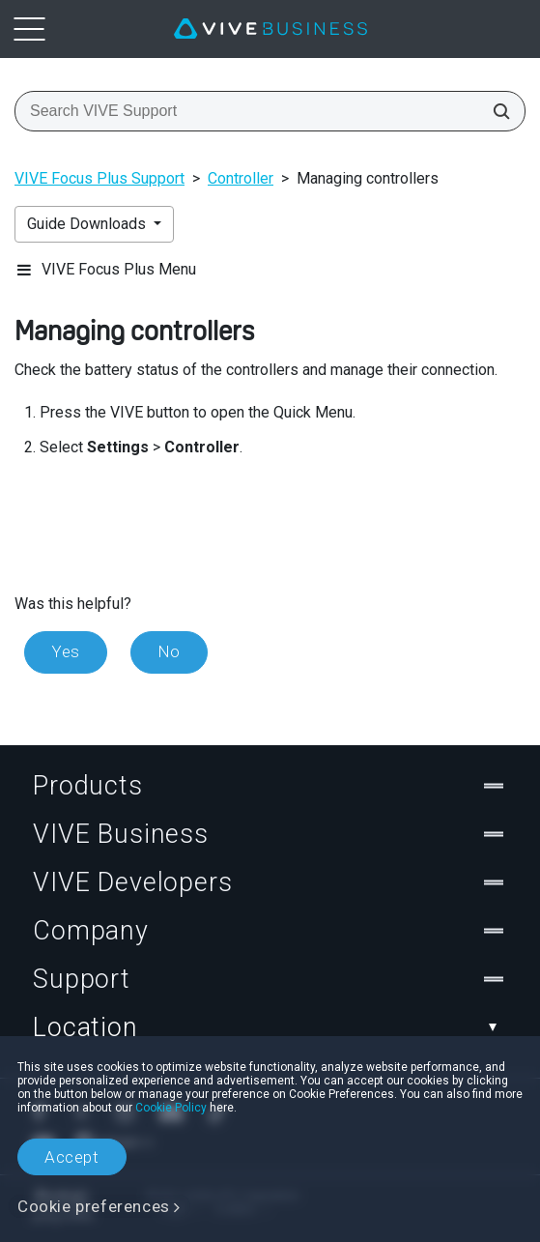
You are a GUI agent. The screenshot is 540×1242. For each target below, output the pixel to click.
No (169, 651)
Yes (65, 651)
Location (270, 1027)
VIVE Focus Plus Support (99, 178)
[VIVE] (270, 28)
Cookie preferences (93, 1206)
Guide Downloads (88, 224)
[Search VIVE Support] (495, 111)
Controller (240, 178)
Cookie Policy (171, 1107)
